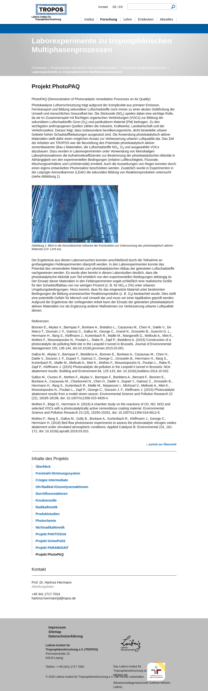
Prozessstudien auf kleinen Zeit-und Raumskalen (84, 67)
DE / (115, 7)
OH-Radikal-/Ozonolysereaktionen (62, 487)
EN (120, 7)
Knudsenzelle (46, 500)
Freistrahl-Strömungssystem (58, 473)
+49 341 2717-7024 (46, 594)
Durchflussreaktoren (52, 493)
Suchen (173, 6)
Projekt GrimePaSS (51, 541)
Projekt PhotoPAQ (50, 554)
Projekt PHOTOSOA (51, 534)
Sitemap (55, 632)
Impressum (57, 627)
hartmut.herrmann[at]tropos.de (54, 598)
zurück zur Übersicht (162, 444)
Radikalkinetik (47, 507)
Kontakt (103, 7)
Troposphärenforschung (51, 12)
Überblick (43, 466)
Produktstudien (48, 514)
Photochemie (46, 521)
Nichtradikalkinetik (50, 527)
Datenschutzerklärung (66, 636)
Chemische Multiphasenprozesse (143, 67)
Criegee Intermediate (52, 480)
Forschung (39, 67)
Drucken (35, 443)
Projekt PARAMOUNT (52, 548)
